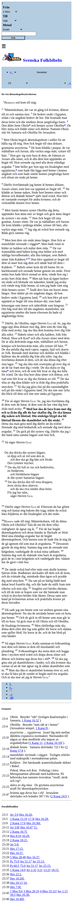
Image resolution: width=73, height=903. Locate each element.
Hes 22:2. (16, 874)
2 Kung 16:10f (53, 743)
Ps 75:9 (14, 861)
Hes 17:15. (16, 848)
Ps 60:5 (14, 865)
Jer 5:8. (14, 844)
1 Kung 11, (36, 743)
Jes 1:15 (63, 891)
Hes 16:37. (16, 853)
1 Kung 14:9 (18, 870)
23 (10, 690)
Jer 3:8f (14, 827)
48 (11, 697)
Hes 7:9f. (15, 887)
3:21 (40, 870)
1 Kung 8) (42, 728)
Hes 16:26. (26, 814)
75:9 (23, 865)
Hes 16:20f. (17, 878)
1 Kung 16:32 (30, 720)
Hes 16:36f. (33, 823)
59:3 (12, 894)
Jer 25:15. (39, 861)
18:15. (55, 870)
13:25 (46, 870)
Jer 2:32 (31, 870)
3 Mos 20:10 (31, 891)
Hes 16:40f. (17, 899)
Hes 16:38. (23, 894)
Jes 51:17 (26, 861)
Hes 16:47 (26, 827)
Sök (13, 37)
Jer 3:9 (14, 814)
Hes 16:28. (42, 819)
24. (25, 882)
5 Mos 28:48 (18, 857)
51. (36, 827)
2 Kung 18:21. (19, 840)
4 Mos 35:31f (48, 891)
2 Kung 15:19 (18, 819)
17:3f (31, 819)
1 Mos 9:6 (16, 891)
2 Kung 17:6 (18, 823)
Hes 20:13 (16, 882)
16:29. (26, 836)
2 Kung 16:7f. (18, 831)
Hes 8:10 (15, 836)
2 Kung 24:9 (59, 796)
